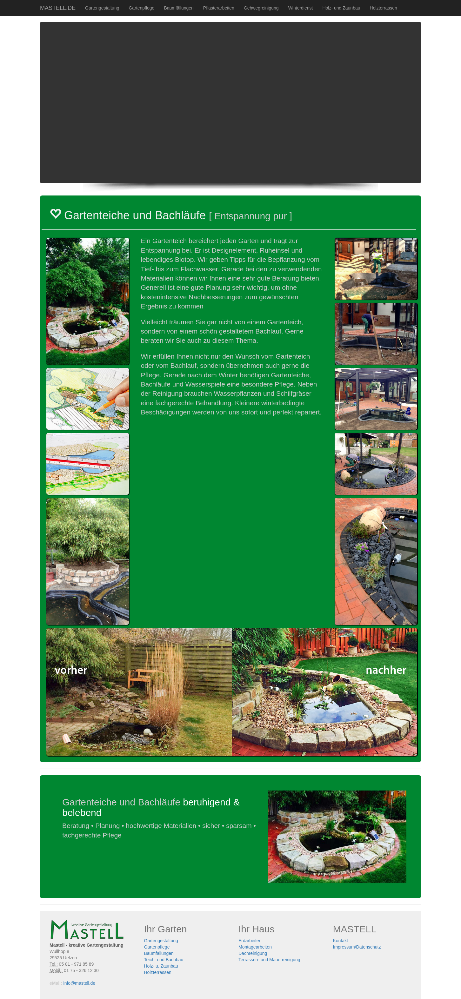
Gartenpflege (141, 7)
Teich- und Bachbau (164, 959)
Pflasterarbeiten (218, 7)
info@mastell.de (79, 983)
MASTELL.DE (58, 8)
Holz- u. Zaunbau (161, 966)
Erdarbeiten (249, 940)
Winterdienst (300, 7)
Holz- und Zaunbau (341, 7)
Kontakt (340, 940)
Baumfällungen (178, 7)
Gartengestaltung (102, 7)
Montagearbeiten (255, 946)
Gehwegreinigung (261, 7)
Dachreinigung (252, 953)
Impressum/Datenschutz (357, 946)
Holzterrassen (383, 7)
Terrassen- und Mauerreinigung (269, 959)
